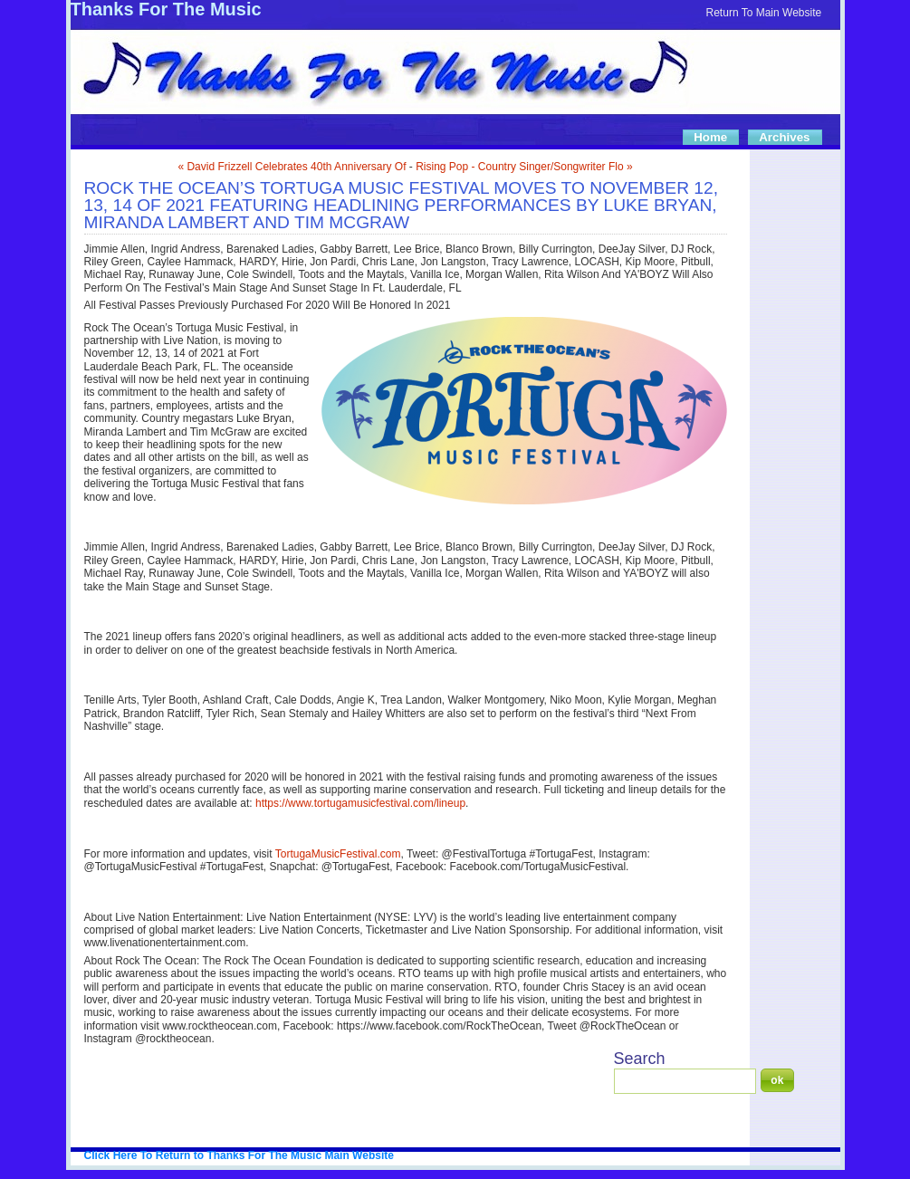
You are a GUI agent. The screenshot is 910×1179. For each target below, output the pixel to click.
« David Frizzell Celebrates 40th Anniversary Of (291, 166)
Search (640, 1059)
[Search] (685, 1081)
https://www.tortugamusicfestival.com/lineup (360, 803)
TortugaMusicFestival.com (338, 854)
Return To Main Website (764, 12)
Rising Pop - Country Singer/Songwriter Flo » (524, 166)
